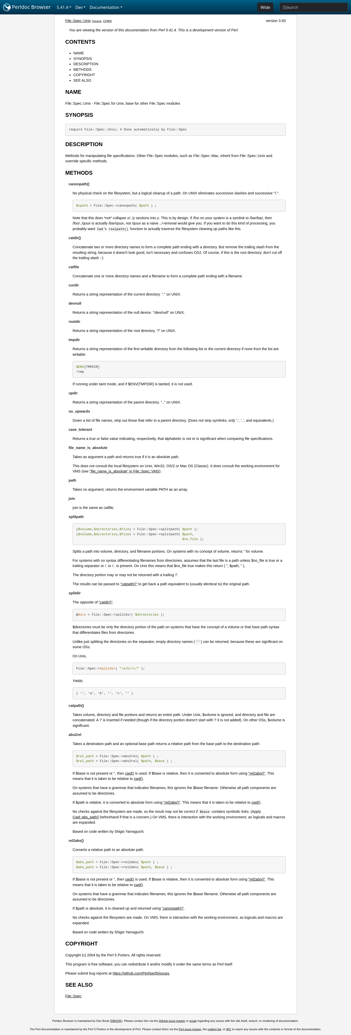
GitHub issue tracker (172, 1020)
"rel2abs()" (256, 773)
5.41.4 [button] (62, 7)
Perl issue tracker (190, 1029)
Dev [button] (79, 7)
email (192, 1020)
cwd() (129, 773)
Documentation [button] (104, 7)
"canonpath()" (173, 908)
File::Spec (73, 996)
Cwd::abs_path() (86, 817)
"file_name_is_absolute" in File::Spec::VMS (124, 471)
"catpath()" (128, 584)
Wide (265, 7)
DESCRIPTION (85, 64)
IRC (228, 1029)
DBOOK (116, 1020)
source (97, 20)
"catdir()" (106, 602)
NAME (78, 53)
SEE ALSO (82, 80)
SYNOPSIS (82, 59)
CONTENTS (80, 42)
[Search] (313, 7)
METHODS (82, 70)
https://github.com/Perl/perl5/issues (141, 973)
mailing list (214, 1029)
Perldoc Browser (27, 7)
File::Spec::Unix (78, 21)
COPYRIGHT (84, 75)
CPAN (107, 20)
